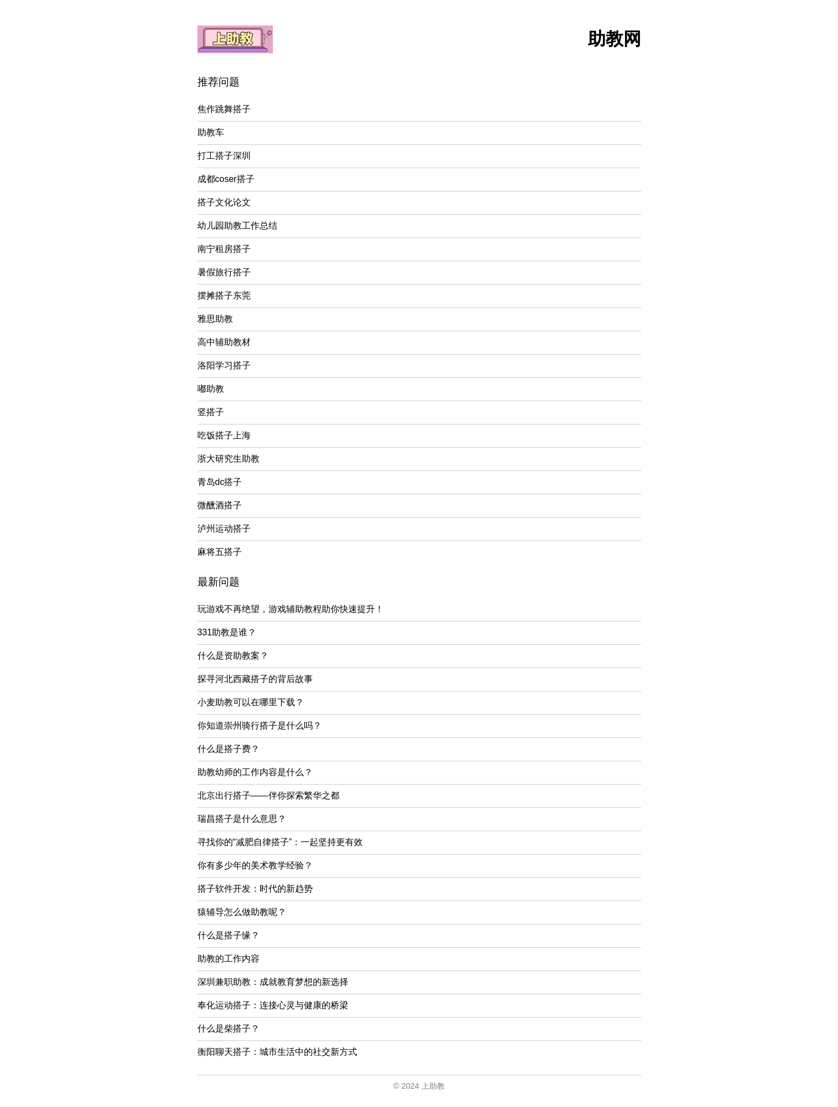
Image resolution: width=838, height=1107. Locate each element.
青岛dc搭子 (219, 482)
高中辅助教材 (224, 342)
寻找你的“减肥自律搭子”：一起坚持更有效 (280, 842)
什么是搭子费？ (228, 749)
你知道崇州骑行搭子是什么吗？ (259, 725)
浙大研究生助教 (228, 458)
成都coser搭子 (226, 179)
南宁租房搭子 (224, 249)
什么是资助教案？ (232, 655)
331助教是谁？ (227, 632)
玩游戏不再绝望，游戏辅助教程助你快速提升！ (290, 609)
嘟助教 (210, 388)
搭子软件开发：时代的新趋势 (255, 888)
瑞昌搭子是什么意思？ (241, 818)
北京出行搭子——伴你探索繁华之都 (268, 795)
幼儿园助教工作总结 (237, 225)
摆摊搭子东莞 (224, 295)
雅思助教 (215, 318)
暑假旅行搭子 (224, 272)
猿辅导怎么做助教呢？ (241, 912)
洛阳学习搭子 (224, 365)
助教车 (210, 132)
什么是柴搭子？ (228, 1028)
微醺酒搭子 (219, 505)
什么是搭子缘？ (228, 935)
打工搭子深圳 (224, 155)
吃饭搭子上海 (224, 435)
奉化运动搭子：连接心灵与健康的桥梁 (272, 1005)
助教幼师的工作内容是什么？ (255, 772)
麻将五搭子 (219, 552)
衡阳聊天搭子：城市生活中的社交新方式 (277, 1052)
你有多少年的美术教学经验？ (255, 865)
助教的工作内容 (228, 958)
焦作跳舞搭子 (224, 109)
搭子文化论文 (224, 202)
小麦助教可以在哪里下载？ (250, 702)
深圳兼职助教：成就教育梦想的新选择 (272, 982)
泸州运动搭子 (224, 528)
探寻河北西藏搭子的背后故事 (255, 679)
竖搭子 (210, 412)
